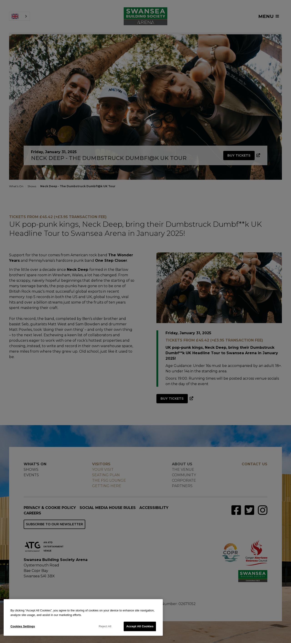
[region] (83, 617)
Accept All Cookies (139, 626)
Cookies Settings (22, 626)
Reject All (105, 626)
